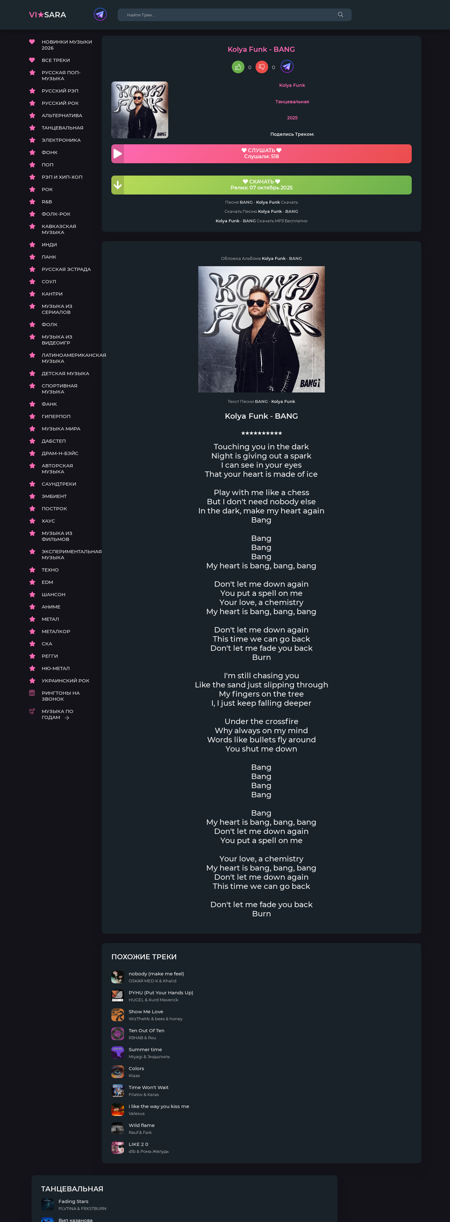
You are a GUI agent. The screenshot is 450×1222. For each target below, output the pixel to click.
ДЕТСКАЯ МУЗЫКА (65, 377)
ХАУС (48, 524)
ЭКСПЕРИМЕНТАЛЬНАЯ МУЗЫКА (67, 558)
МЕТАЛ (50, 623)
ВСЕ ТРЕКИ (56, 64)
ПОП (47, 168)
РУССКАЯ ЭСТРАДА (66, 273)
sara (47, 14)
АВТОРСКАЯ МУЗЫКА (57, 472)
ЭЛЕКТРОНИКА (61, 144)
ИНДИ (49, 248)
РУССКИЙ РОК (60, 107)
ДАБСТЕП (54, 444)
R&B (47, 205)
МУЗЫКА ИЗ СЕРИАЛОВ (57, 313)
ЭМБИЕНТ (54, 500)
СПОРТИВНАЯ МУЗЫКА (59, 392)
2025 (249, 121)
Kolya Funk (249, 89)
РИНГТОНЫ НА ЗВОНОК (61, 699)
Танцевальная (250, 105)
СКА (47, 647)
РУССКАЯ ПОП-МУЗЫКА (61, 79)
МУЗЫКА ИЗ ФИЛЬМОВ (57, 540)
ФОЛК (50, 328)
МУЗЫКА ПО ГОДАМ (57, 718)
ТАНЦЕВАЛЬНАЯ (62, 131)
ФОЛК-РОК (56, 217)
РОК (47, 193)
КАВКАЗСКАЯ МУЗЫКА (59, 233)
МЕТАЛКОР (56, 635)
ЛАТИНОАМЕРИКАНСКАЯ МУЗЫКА (67, 362)
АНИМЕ (51, 610)
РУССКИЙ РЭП (60, 94)
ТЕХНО (50, 573)
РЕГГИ (50, 659)
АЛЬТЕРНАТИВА (62, 119)
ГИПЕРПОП (56, 420)
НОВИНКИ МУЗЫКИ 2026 (67, 48)
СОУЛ (49, 285)
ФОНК (50, 156)
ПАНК (49, 260)
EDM (47, 586)
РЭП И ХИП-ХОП (62, 180)
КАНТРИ (52, 297)
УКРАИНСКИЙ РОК (65, 684)
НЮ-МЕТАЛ (56, 672)
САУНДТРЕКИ (59, 487)
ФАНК (49, 407)
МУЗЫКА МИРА (61, 432)
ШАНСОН (53, 598)
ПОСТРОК (54, 512)
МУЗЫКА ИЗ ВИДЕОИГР (57, 343)
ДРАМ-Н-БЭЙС (60, 457)
